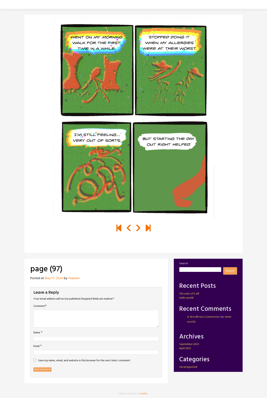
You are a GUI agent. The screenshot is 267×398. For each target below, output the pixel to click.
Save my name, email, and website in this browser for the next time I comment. (84, 361)
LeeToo (144, 394)
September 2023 (189, 344)
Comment (39, 306)
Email (36, 346)
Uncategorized (188, 367)
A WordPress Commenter (203, 317)
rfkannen (74, 278)
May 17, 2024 (54, 278)
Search (183, 263)
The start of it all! (189, 294)
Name (36, 333)
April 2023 (185, 348)
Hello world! (186, 298)
